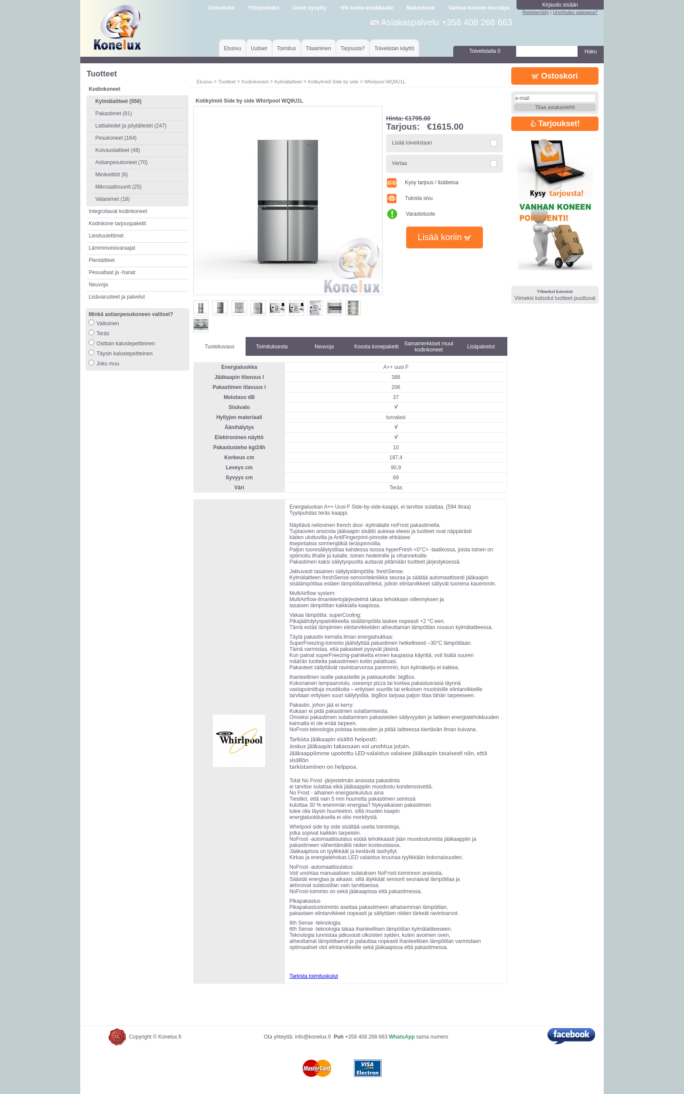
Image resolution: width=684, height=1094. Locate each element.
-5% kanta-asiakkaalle (366, 8)
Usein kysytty (309, 8)
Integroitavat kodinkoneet (118, 211)
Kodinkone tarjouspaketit (117, 223)
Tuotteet (227, 81)
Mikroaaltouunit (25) (118, 187)
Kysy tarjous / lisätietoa (422, 182)
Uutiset (259, 48)
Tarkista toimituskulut (313, 976)
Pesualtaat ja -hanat (112, 272)
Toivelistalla (484, 51)
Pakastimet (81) (113, 113)
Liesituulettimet (106, 236)
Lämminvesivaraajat (112, 248)
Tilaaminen (318, 48)
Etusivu (232, 48)
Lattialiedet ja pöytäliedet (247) (130, 126)
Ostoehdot (222, 8)
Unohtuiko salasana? (575, 12)
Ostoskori (555, 76)
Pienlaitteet (101, 260)
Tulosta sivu (409, 198)
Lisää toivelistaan (412, 143)
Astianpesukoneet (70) (121, 162)
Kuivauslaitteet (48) (117, 150)
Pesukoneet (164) (116, 138)
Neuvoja (98, 285)
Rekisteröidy (536, 12)
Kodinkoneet (255, 81)
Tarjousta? (353, 48)
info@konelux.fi (313, 1037)
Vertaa (399, 163)
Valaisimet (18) (112, 199)
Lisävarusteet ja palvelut (117, 297)
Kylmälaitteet (288, 81)
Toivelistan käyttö (394, 48)
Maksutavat (421, 8)
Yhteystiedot (263, 8)
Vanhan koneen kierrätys (479, 8)
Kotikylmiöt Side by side (333, 81)
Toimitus (286, 48)
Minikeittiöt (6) (111, 175)
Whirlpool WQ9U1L (384, 81)
